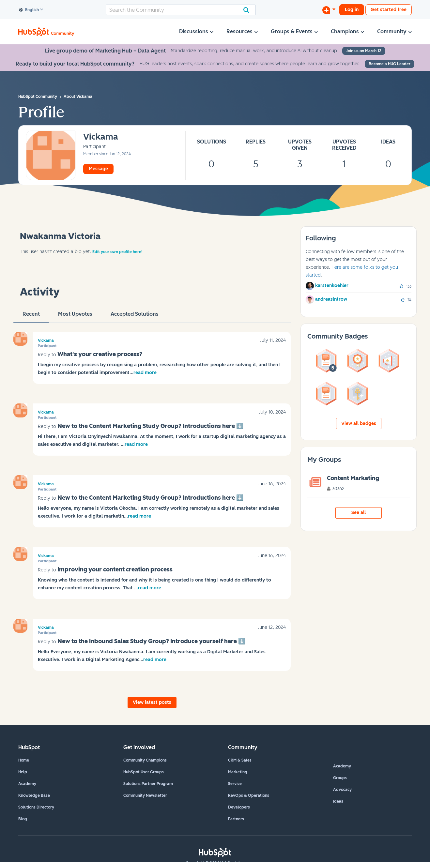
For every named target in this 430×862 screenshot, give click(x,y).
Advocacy (342, 789)
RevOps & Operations (248, 795)
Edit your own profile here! (117, 252)
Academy (27, 783)
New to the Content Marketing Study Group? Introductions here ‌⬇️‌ (150, 426)
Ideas (338, 801)
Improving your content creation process (115, 569)
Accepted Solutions (134, 317)
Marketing (237, 772)
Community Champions (145, 760)
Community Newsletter (145, 795)
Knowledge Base (34, 795)
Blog (22, 819)
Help (22, 772)
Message (98, 169)
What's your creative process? (99, 354)
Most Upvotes (75, 317)
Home (23, 760)
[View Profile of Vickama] (100, 137)
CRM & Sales (240, 760)
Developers (239, 807)
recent (31, 317)
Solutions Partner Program (148, 783)
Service (235, 783)
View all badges (358, 423)
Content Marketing (353, 478)
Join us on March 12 (363, 51)
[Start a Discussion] (328, 10)
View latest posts (152, 702)
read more (145, 372)
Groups (340, 778)
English (29, 10)
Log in (352, 9)
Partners (236, 819)
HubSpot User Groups (143, 772)
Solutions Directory (36, 807)
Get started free (389, 9)
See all (358, 512)
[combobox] (181, 10)
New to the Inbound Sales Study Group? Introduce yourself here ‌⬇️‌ (151, 641)
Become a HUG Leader (389, 64)
